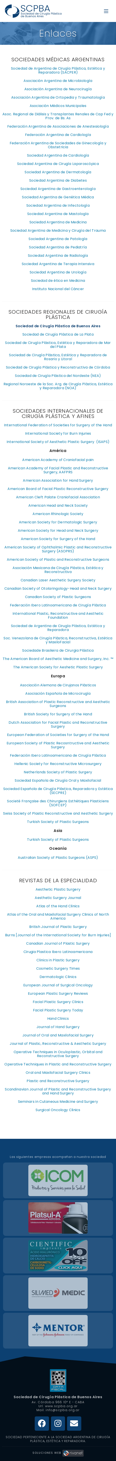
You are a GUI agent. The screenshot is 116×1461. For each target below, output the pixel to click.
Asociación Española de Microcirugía (58, 693)
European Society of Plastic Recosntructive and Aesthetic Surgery (58, 745)
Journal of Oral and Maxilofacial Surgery (58, 1035)
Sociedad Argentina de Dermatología (58, 172)
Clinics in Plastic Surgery (58, 960)
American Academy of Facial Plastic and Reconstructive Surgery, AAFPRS (58, 470)
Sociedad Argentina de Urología (58, 272)
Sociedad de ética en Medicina (58, 280)
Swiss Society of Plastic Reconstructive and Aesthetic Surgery (58, 813)
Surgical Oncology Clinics (58, 1109)
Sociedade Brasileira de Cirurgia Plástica (58, 650)
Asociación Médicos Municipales (58, 105)
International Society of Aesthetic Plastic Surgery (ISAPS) (58, 441)
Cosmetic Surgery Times (58, 968)
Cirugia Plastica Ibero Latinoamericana (58, 951)
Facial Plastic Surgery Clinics (58, 1001)
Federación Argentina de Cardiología (58, 134)
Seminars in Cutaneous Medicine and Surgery (58, 1101)
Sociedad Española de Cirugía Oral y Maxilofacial (58, 780)
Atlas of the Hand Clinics (58, 906)
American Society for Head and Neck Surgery (58, 530)
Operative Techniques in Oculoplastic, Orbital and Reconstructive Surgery (58, 1053)
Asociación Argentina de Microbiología (58, 80)
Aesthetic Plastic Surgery (58, 889)
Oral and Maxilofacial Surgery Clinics (58, 1072)
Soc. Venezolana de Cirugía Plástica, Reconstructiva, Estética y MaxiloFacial (58, 640)
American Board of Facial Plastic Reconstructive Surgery (58, 488)
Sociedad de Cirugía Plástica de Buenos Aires (58, 1397)
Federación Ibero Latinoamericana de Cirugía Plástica (58, 605)
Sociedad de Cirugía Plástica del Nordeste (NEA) (58, 375)
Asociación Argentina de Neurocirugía (58, 89)
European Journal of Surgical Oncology (58, 985)
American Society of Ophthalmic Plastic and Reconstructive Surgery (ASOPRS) (58, 549)
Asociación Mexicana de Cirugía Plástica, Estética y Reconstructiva (58, 569)
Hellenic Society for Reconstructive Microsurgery (58, 763)
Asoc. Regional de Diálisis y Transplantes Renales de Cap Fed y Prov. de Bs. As (58, 116)
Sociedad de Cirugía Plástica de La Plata (58, 334)
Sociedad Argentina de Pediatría (58, 247)
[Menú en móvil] (106, 11)
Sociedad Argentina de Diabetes (58, 180)
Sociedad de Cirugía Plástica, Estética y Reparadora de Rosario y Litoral (58, 357)
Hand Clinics (58, 1018)
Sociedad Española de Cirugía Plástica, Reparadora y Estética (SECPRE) (58, 790)
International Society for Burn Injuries (58, 433)
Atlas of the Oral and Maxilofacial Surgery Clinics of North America (58, 916)
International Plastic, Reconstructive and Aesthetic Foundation (58, 615)
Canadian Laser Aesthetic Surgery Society (58, 580)
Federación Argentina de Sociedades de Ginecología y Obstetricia (58, 145)
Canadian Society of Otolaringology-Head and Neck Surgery (58, 588)
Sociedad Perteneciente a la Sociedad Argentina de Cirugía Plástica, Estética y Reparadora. (58, 1439)
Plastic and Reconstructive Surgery (58, 1080)
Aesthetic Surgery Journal (58, 897)
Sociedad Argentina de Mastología (58, 213)
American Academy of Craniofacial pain (58, 459)
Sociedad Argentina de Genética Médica (58, 197)
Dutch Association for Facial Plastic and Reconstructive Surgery (58, 724)
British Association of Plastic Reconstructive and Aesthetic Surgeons (58, 703)
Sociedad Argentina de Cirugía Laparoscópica (58, 163)
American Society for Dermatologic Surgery (58, 522)
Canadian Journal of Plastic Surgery (58, 943)
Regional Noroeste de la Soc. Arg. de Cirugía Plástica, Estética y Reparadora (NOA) (58, 386)
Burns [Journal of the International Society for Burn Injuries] (58, 935)
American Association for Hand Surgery (58, 480)
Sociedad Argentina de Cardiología (58, 155)
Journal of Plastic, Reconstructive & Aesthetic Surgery (58, 1043)
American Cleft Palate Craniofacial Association (58, 497)
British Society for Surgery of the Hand (58, 714)
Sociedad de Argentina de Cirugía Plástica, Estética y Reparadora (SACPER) (58, 70)
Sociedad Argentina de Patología (58, 238)
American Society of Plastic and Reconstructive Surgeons (58, 559)
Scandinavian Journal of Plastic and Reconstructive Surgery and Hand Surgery (58, 1091)
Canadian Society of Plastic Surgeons (58, 596)
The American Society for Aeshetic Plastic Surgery (58, 667)
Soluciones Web (58, 1453)
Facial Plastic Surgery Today (58, 1010)
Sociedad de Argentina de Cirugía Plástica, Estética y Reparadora (58, 627)
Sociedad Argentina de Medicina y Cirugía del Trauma (58, 230)
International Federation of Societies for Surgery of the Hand (58, 425)
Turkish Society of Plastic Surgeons (58, 821)
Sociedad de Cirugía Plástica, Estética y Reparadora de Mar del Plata (58, 344)
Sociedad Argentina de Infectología (58, 205)
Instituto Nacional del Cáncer (58, 288)
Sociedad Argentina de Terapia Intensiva (58, 263)
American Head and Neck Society (58, 505)
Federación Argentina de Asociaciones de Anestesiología (58, 126)
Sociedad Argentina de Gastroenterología (58, 188)
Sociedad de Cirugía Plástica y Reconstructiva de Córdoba (58, 367)
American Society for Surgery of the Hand (58, 538)
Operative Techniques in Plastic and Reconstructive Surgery (57, 1064)
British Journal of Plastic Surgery (58, 926)
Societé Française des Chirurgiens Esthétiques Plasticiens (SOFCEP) (58, 803)
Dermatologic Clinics (58, 976)
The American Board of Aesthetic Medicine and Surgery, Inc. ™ (58, 658)
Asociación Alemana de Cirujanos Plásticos (58, 685)
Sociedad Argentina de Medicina (58, 222)
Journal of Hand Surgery (58, 1026)
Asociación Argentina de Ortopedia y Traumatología (58, 97)
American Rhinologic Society (58, 513)
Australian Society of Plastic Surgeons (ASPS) (58, 857)
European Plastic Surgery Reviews (58, 993)
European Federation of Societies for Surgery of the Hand (58, 734)
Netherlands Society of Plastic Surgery (58, 772)
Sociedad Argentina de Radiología (58, 255)
